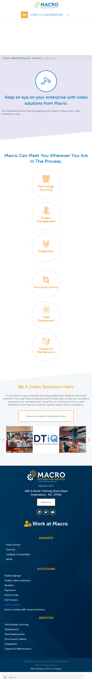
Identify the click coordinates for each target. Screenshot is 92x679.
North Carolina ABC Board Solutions (25, 609)
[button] (24, 15)
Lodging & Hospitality (18, 554)
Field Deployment (15, 634)
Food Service (13, 544)
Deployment (12, 629)
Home (6, 58)
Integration (11, 643)
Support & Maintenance (18, 648)
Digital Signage (13, 575)
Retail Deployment (21, 58)
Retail (9, 559)
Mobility (9, 585)
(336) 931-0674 (46, 486)
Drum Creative (54, 668)
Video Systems (13, 604)
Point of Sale (12, 595)
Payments (10, 590)
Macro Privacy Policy (46, 665)
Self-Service (11, 599)
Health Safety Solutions (18, 580)
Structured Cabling (15, 639)
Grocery (10, 549)
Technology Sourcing (16, 624)
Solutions (37, 58)
